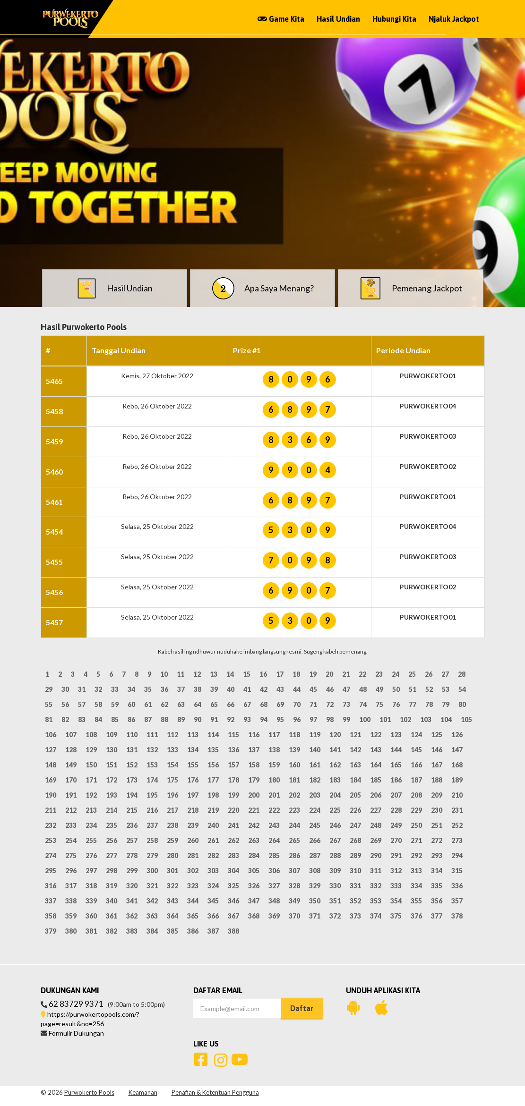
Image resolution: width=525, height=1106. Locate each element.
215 (132, 810)
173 (132, 780)
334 (416, 886)
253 (50, 840)
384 (152, 931)
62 (164, 704)
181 (294, 780)
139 (294, 750)
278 (132, 855)
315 (457, 871)
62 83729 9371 (76, 1004)
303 (213, 871)
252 (457, 825)
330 (335, 886)
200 (253, 795)
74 (363, 704)
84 (98, 719)
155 (192, 765)
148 (50, 765)
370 (294, 916)
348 (274, 901)
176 (192, 780)
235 (111, 825)
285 (274, 855)
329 (314, 886)
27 (445, 674)
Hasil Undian (338, 19)
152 (132, 765)
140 (314, 750)
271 (416, 840)
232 (50, 825)
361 (111, 916)
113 (192, 735)
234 (91, 825)
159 (274, 765)
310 (355, 871)
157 (233, 765)
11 (180, 674)
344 (192, 901)
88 (164, 719)
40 (230, 689)
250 (416, 825)
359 (71, 916)
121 (355, 735)
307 (294, 871)
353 (375, 901)
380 (71, 931)
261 (213, 840)
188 (436, 780)
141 (335, 750)
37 (181, 689)
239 (192, 825)
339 (91, 901)
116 (253, 735)
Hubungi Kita (394, 19)
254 (71, 840)
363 (152, 916)
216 (152, 810)
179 (253, 780)
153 (152, 765)
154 (172, 765)
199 (233, 795)
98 (330, 719)
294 (457, 855)
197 (192, 795)
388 (233, 931)
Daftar (301, 1008)
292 (416, 855)
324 (213, 886)
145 (416, 750)
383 (132, 931)
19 (313, 674)
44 (297, 689)
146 (436, 750)
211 (50, 810)
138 (274, 750)
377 (436, 916)
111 (152, 735)
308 (314, 871)
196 (172, 795)
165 (396, 765)
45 (313, 689)
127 (50, 750)
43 (280, 689)
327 (274, 886)
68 (263, 704)
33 (115, 689)
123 (396, 735)
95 (280, 719)
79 (445, 704)
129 (91, 750)
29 (48, 689)
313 (416, 871)
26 (428, 674)
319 (111, 886)
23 (379, 674)
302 (192, 871)
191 (71, 795)
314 (436, 871)
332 (375, 886)
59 (115, 704)
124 (416, 735)
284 (253, 855)
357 (457, 901)
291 (396, 855)
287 (314, 855)
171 (91, 780)
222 (274, 810)
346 (233, 901)
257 (132, 840)
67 (247, 704)
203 (314, 795)
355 (416, 901)
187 (416, 780)
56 (65, 704)
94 (263, 719)
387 (213, 931)
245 (314, 825)
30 (65, 689)
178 (233, 780)
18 (296, 674)
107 (71, 735)
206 (375, 795)
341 (132, 901)
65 (214, 704)
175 (172, 780)
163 (355, 765)
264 (274, 840)
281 (192, 855)
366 (213, 916)
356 (436, 901)
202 (294, 795)
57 (82, 704)
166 (416, 765)
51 (412, 689)
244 (294, 825)
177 (213, 780)
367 (233, 916)
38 (197, 689)
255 (91, 840)
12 (197, 674)
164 (375, 765)
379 (50, 931)
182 (314, 780)
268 (355, 840)
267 (335, 840)
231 (457, 810)
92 (230, 719)
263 (253, 840)
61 (148, 704)
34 (131, 689)
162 (335, 765)
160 (294, 765)
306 (274, 871)
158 (253, 765)
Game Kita (281, 19)
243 (274, 825)
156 (213, 765)
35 (148, 689)
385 (172, 931)
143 (375, 750)
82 (65, 719)
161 (314, 765)
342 (152, 901)
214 (111, 810)
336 (457, 886)
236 (132, 825)
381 (91, 931)
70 (297, 704)
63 (181, 704)
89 (181, 719)
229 (416, 810)
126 (457, 735)
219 (213, 810)
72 (330, 704)
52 (429, 689)
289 (355, 855)
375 (396, 916)
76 (396, 704)
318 (91, 886)
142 (355, 750)
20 (329, 674)
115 (233, 735)
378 (457, 916)
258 (152, 840)
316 (50, 886)
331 (355, 886)
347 (253, 901)
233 (71, 825)
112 (172, 735)
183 (335, 780)
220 (233, 810)
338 (71, 901)
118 (294, 735)
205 (355, 795)
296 (71, 871)
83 (82, 719)
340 (111, 901)
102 (405, 719)
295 (50, 871)
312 (396, 871)
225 (335, 810)
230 (436, 810)
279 (152, 855)
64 (197, 704)
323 (192, 886)
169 (50, 780)
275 (71, 855)
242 (253, 825)
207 (396, 795)
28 (461, 674)
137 (253, 750)
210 (457, 795)
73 (346, 704)
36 (164, 689)
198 (213, 795)
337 (50, 901)
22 (362, 674)
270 (396, 840)
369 (274, 916)
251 (436, 825)
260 (192, 840)
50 (396, 689)
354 (396, 901)
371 (314, 916)
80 (462, 704)
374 (375, 916)
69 (280, 704)
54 (462, 689)
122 (375, 735)
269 (375, 840)
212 (71, 810)
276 (91, 855)
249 (396, 825)
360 (91, 916)
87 (148, 719)
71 (313, 704)
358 (50, 916)
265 (294, 840)
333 (396, 886)
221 (253, 810)
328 (294, 886)
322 (172, 886)
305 (253, 871)
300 (152, 871)
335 (436, 886)
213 (91, 810)
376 (416, 916)
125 (436, 735)
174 (152, 780)
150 (91, 765)
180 (274, 780)
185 (375, 780)
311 (375, 871)
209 (436, 795)
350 (314, 901)
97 (313, 719)
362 (132, 916)
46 (330, 689)
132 (152, 750)
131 (132, 750)
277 (111, 855)
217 (172, 810)
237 (152, 825)
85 (115, 719)
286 (294, 855)
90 (197, 719)
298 (111, 871)
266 (314, 840)
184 (355, 780)
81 (48, 719)
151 (111, 765)
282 (213, 855)
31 (82, 689)
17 (280, 674)
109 (111, 735)
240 (213, 825)
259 (172, 840)
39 (214, 689)
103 (425, 719)
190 (50, 795)
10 (164, 674)
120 (335, 735)
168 (457, 765)
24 (395, 674)
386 (192, 931)
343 (172, 901)
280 (172, 855)
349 (294, 901)
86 (131, 719)
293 (436, 855)
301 (172, 871)
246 (335, 825)
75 (379, 704)
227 (375, 810)
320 (132, 886)
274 (50, 855)
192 (91, 795)
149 (71, 765)
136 (233, 750)
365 (192, 916)
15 (246, 674)
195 (152, 795)
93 (247, 719)
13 (213, 674)
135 (213, 750)
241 (233, 825)
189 (457, 780)
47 (346, 689)
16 (263, 674)
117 (274, 735)
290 (375, 855)
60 (131, 704)
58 (98, 704)
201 (274, 795)
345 (213, 901)
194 (132, 795)
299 (132, 871)
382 (111, 931)
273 (457, 840)
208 (416, 795)
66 (230, 704)
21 (346, 674)
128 (71, 750)
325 (233, 886)
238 (172, 825)
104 (446, 719)
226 (355, 810)
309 (335, 871)
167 (436, 765)
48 (363, 689)
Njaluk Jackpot (454, 19)
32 (98, 689)
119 (314, 735)
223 (294, 810)
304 (233, 871)
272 (436, 840)
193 (111, 795)
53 (445, 689)
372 (335, 916)
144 (396, 750)
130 (111, 750)
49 (379, 689)
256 (111, 840)
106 (50, 735)
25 (412, 674)
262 (233, 840)
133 (172, 750)
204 (335, 795)
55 (48, 704)
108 (91, 735)
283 (233, 855)
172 (111, 780)
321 (152, 886)
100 (364, 719)
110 (132, 735)
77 (412, 704)
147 (457, 750)
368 (253, 916)
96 (297, 719)
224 (314, 810)
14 (230, 674)
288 (335, 855)
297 (91, 871)
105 (466, 719)
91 (214, 719)
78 (429, 704)
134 (192, 750)
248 (375, 825)
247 (355, 825)
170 (71, 780)
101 (385, 719)
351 (335, 901)
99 (346, 719)
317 (71, 886)
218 (192, 810)
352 (355, 901)
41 (247, 689)
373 (355, 916)
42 (263, 689)
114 (213, 735)
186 (396, 780)
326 (253, 886)
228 (396, 810)
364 (172, 916)
